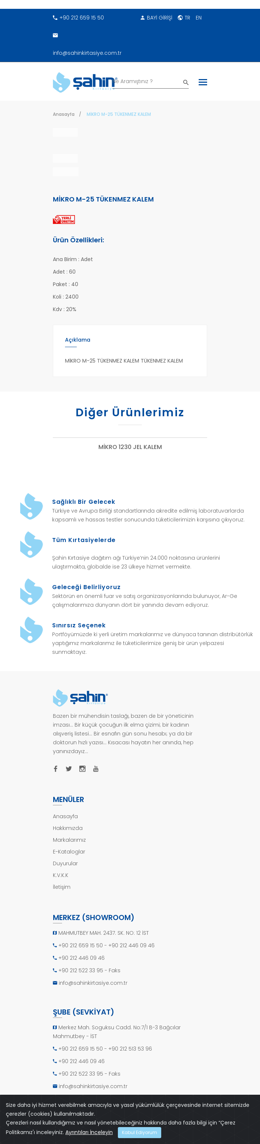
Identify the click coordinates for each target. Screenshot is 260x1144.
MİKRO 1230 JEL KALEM (130, 451)
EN (199, 17)
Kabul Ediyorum (139, 1132)
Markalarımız (69, 843)
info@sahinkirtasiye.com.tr (87, 41)
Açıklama (77, 343)
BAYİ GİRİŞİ (156, 17)
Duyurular (65, 867)
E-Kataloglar (69, 855)
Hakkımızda (68, 831)
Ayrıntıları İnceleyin (89, 1132)
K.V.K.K (60, 879)
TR (184, 17)
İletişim (62, 890)
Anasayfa (64, 114)
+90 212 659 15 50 (78, 17)
